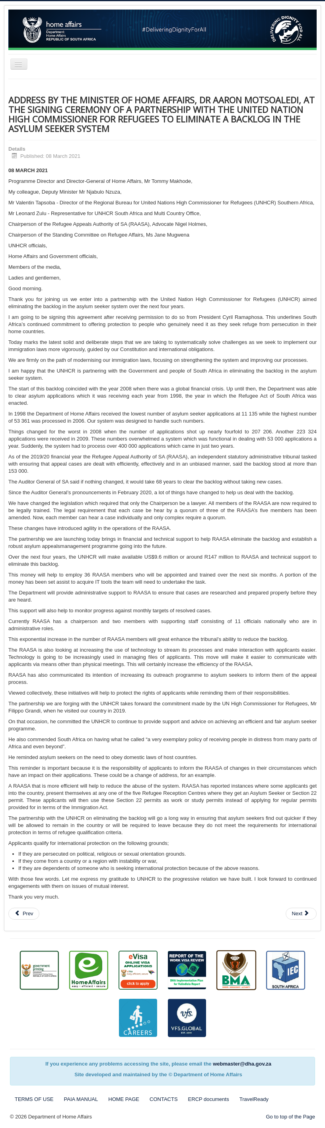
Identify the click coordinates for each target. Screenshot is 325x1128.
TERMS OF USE (34, 1099)
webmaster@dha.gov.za (242, 1064)
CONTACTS (164, 1099)
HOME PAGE (123, 1099)
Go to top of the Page (290, 1117)
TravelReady (254, 1099)
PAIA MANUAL (81, 1099)
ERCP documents (208, 1099)
